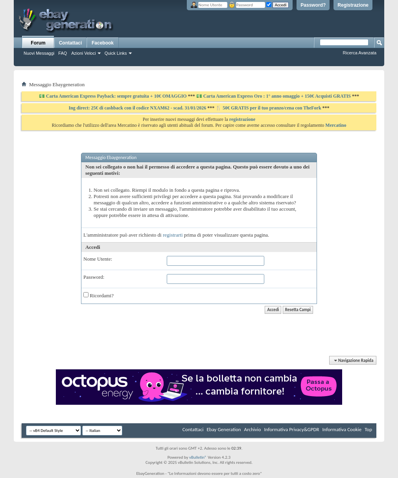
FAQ (62, 53)
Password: (93, 277)
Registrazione (353, 5)
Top (368, 429)
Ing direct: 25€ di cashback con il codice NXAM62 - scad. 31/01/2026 (137, 108)
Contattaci (70, 43)
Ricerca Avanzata (359, 52)
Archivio (252, 429)
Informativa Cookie (341, 429)
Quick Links (116, 53)
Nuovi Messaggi (39, 53)
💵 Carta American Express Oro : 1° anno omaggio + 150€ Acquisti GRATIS (273, 96)
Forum (38, 43)
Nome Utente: (97, 259)
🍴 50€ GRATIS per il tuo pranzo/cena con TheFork (269, 108)
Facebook (103, 43)
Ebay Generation (223, 429)
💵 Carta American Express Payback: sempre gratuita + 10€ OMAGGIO (113, 96)
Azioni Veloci (83, 53)
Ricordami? (98, 295)
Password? (313, 5)
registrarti (173, 235)
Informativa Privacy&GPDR (291, 429)
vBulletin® (198, 457)
